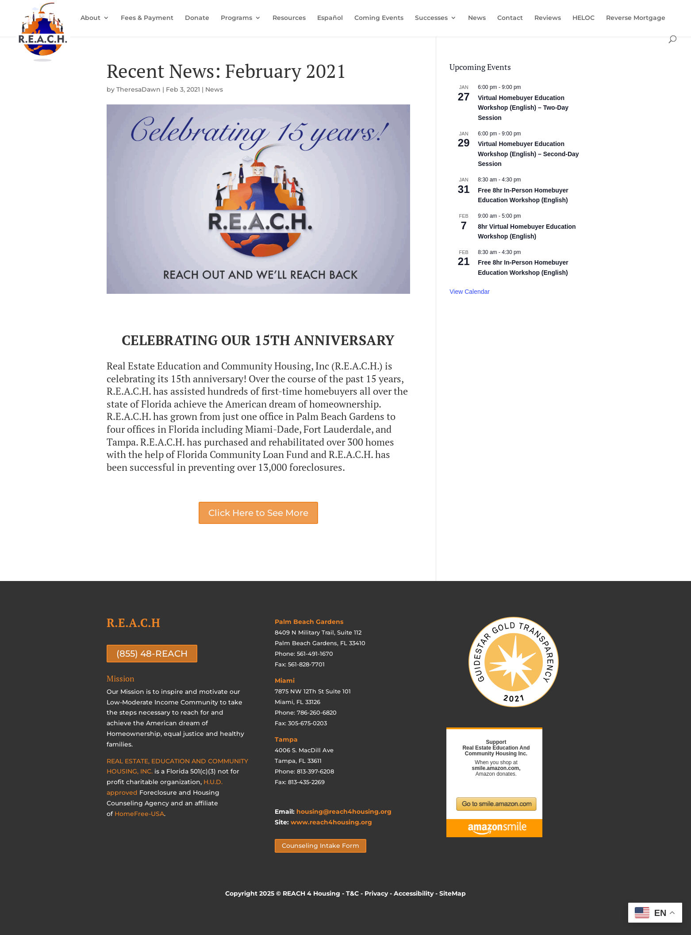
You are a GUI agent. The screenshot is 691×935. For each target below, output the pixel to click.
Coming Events (378, 18)
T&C (352, 893)
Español (330, 18)
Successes (431, 18)
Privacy (376, 893)
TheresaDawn (138, 89)
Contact (510, 18)
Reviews (547, 18)
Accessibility (414, 893)
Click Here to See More (258, 513)
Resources (289, 18)
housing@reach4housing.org (344, 812)
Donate (197, 18)
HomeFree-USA (139, 814)
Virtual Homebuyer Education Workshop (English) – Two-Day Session (523, 107)
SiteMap (452, 893)
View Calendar (469, 291)
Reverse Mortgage (635, 18)
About (90, 18)
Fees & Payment (147, 18)
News (477, 18)
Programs (236, 18)
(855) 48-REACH (152, 653)
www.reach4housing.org (331, 822)
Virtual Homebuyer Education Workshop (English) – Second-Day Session (528, 153)
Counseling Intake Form (320, 846)
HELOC (583, 18)
